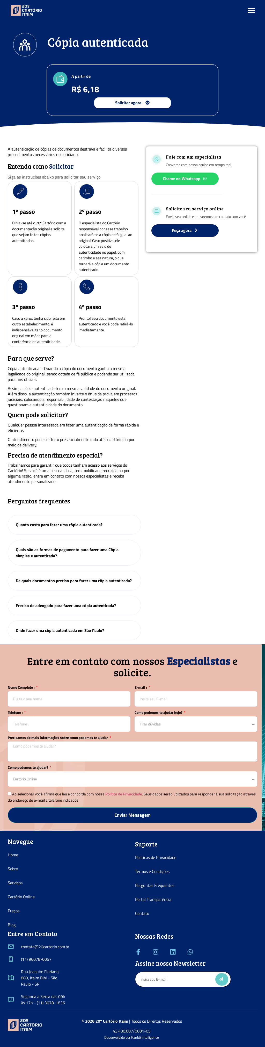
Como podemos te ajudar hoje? (159, 713)
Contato (142, 913)
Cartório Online (21, 897)
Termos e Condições (152, 871)
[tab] (74, 525)
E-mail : (141, 688)
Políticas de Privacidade (155, 857)
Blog (12, 925)
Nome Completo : (21, 688)
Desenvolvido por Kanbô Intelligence (131, 1037)
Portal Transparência (153, 899)
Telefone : (16, 713)
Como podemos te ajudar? (28, 768)
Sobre (13, 869)
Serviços (15, 883)
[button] (251, 10)
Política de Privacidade (123, 794)
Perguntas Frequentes (154, 885)
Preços (13, 911)
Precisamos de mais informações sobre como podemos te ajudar (58, 738)
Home (13, 855)
